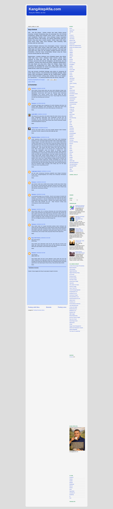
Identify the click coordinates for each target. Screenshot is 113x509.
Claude (71, 479)
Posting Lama (62, 307)
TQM (70, 169)
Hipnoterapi (71, 78)
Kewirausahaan (72, 104)
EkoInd (70, 61)
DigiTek (71, 54)
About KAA (71, 30)
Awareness (71, 36)
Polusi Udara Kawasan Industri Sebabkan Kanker (79, 230)
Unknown (34, 88)
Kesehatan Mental (73, 102)
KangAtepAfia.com (45, 9)
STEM (70, 155)
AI (69, 33)
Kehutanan (71, 95)
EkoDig (71, 59)
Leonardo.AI (72, 492)
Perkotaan (71, 131)
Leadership (71, 107)
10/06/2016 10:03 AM (45, 237)
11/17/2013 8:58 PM (40, 103)
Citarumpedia (72, 269)
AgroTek (71, 31)
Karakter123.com (73, 293)
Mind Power (72, 114)
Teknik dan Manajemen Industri (76, 327)
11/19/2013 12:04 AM (41, 114)
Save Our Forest (73, 319)
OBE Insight (72, 314)
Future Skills (72, 69)
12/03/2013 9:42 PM (40, 224)
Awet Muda (71, 38)
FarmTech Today (73, 279)
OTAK (70, 124)
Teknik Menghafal (73, 329)
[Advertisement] (53, 21)
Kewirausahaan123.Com (74, 298)
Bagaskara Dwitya (36, 137)
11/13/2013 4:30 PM (40, 88)
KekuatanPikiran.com (74, 296)
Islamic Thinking (72, 83)
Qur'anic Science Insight (74, 317)
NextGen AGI (72, 312)
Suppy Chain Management (75, 326)
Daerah (71, 50)
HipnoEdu (71, 283)
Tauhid (70, 159)
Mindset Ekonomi (73, 308)
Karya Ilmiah (72, 90)
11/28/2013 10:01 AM (41, 182)
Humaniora (71, 79)
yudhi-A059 (34, 114)
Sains (70, 145)
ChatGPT (71, 477)
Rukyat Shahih (35, 127)
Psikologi (71, 140)
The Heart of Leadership (74, 331)
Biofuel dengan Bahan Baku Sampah (80, 252)
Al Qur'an (71, 35)
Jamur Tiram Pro (73, 288)
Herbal (70, 74)
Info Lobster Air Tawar (74, 284)
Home (70, 28)
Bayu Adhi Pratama (36, 237)
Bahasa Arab (72, 40)
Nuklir (70, 121)
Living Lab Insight (73, 307)
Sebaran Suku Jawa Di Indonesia (79, 241)
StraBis (71, 157)
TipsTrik (71, 167)
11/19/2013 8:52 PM (43, 127)
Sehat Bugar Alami (73, 320)
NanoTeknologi (72, 117)
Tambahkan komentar (34, 267)
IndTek (70, 81)
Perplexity (71, 494)
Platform (71, 136)
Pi (69, 496)
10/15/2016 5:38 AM (40, 252)
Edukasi (71, 55)
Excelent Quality (73, 277)
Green (70, 73)
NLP (70, 119)
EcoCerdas (71, 274)
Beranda (48, 307)
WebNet (71, 171)
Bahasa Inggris (72, 42)
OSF (70, 122)
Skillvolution (72, 322)
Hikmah (71, 76)
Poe (70, 498)
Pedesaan (71, 129)
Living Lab (71, 109)
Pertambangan (72, 133)
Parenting (71, 128)
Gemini (71, 487)
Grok (70, 489)
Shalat (70, 150)
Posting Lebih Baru (34, 307)
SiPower (33, 81)
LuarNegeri (71, 110)
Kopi (70, 105)
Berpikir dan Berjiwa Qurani (75, 47)
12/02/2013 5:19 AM (40, 194)
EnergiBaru (71, 64)
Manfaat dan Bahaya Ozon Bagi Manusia (79, 206)
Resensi (71, 143)
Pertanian (71, 134)
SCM (70, 147)
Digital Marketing (73, 271)
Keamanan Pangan (73, 295)
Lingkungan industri (36, 171)
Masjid (70, 112)
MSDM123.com (72, 310)
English (71, 66)
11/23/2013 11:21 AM (46, 171)
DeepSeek (71, 484)
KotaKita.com (72, 301)
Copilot (70, 480)
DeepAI (71, 482)
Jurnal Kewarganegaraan (74, 289)
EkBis (70, 57)
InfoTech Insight (72, 286)
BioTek (70, 49)
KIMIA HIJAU (72, 300)
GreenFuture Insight (73, 281)
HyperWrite (71, 491)
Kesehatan (71, 100)
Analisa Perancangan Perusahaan (76, 265)
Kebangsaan (72, 92)
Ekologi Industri (72, 276)
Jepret (70, 88)
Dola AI (71, 486)
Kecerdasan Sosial (73, 93)
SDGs (70, 148)
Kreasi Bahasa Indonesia (74, 303)
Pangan (71, 126)
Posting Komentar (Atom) (38, 310)
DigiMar (71, 52)
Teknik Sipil (71, 160)
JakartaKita (71, 86)
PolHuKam (71, 138)
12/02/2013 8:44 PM (40, 209)
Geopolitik (71, 71)
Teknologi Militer (72, 165)
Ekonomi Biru (72, 62)
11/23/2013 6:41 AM (44, 137)
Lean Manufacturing (73, 305)
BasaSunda (72, 43)
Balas (33, 99)
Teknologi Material (73, 164)
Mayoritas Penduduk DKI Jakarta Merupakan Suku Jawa (79, 218)
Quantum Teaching (73, 141)
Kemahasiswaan (73, 97)
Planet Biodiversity (73, 315)
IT (69, 85)
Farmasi (71, 67)
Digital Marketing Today (74, 272)
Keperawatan (72, 98)
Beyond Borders (72, 267)
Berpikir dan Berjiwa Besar (75, 45)
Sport (70, 153)
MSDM (70, 116)
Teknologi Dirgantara (73, 162)
